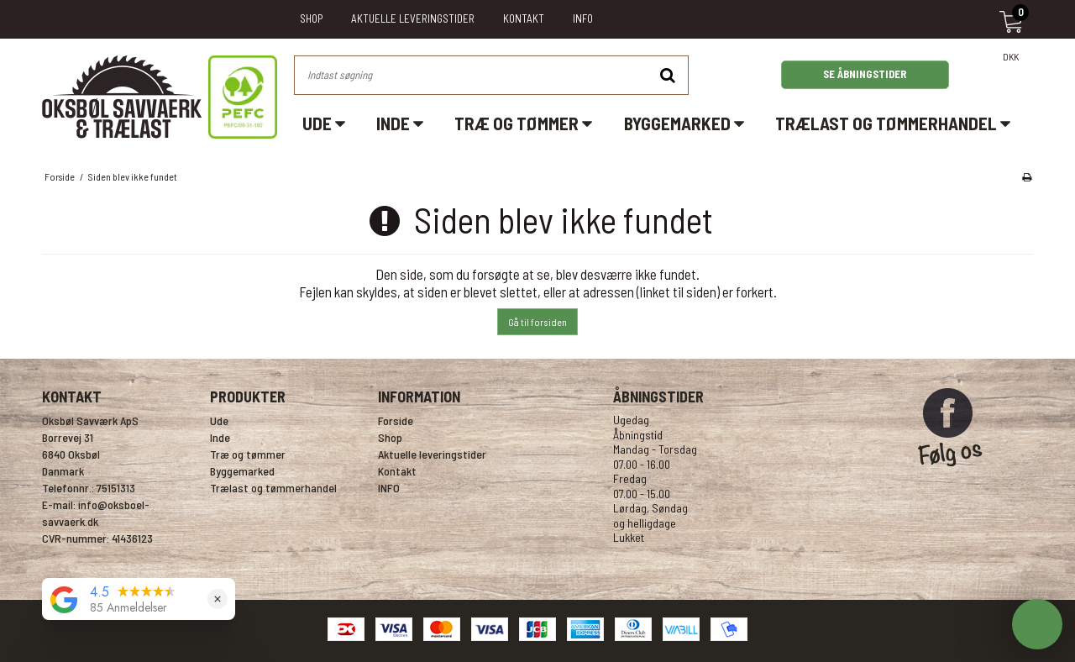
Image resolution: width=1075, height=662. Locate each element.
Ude (323, 123)
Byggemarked (684, 123)
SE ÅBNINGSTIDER (865, 74)
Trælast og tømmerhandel (892, 123)
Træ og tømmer (523, 123)
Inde (399, 123)
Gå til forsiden (537, 322)
